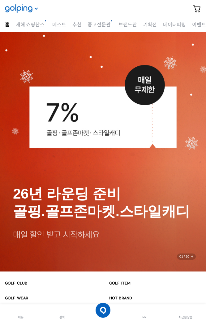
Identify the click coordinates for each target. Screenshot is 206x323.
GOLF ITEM (120, 283)
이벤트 (199, 24)
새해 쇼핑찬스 (30, 24)
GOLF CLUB (16, 283)
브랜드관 (127, 24)
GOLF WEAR (16, 298)
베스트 (59, 24)
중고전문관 (99, 24)
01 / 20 (184, 256)
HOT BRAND (120, 298)
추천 (77, 24)
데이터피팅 (174, 24)
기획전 (150, 24)
